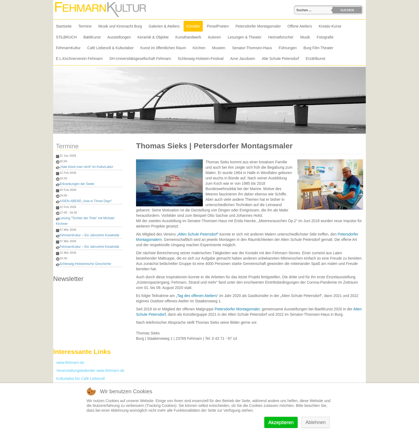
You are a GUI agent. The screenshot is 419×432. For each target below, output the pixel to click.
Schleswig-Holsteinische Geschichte (85, 264)
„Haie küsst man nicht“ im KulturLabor (86, 167)
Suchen (347, 10)
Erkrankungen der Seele (77, 184)
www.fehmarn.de (68, 362)
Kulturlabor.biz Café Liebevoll (79, 378)
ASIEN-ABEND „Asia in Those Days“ (86, 201)
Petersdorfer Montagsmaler (237, 309)
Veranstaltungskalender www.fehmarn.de (88, 370)
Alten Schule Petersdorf (197, 234)
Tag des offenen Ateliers (197, 296)
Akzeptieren (281, 422)
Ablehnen (315, 422)
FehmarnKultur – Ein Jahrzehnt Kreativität (89, 235)
